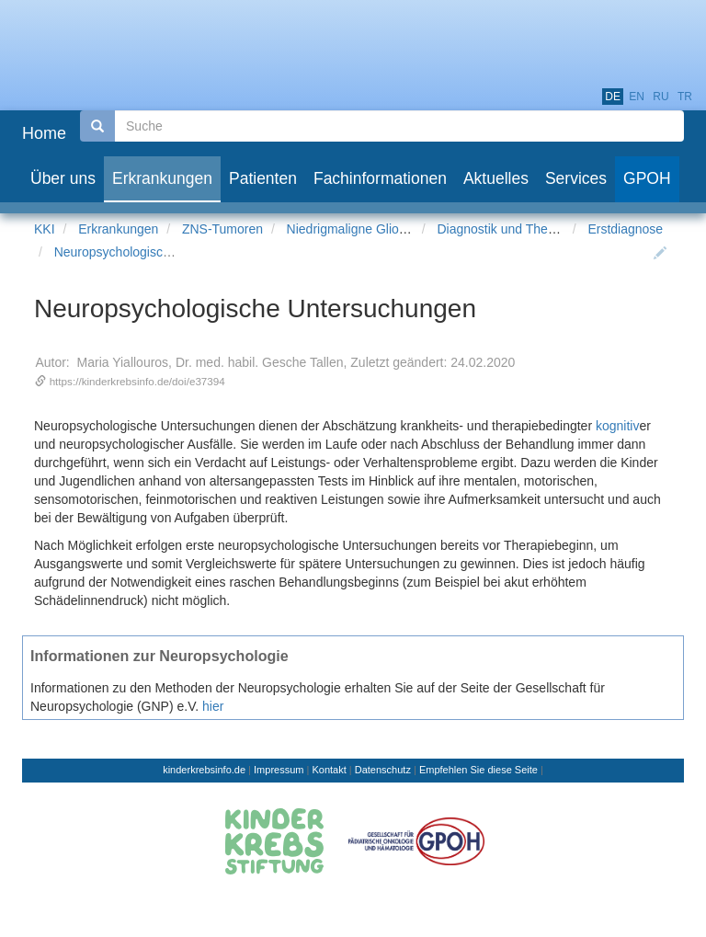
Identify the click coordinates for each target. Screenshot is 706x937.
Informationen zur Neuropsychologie (159, 655)
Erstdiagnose (625, 229)
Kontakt (329, 769)
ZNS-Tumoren (222, 229)
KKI (44, 229)
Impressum (278, 769)
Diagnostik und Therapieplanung (530, 229)
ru (660, 96)
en (636, 96)
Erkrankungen (118, 229)
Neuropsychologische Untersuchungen (164, 252)
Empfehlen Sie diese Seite (478, 769)
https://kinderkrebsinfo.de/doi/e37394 (137, 381)
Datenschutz (383, 769)
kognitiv (617, 425)
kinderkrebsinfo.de (204, 769)
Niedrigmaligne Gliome (352, 229)
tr (685, 96)
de (613, 96)
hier (212, 706)
